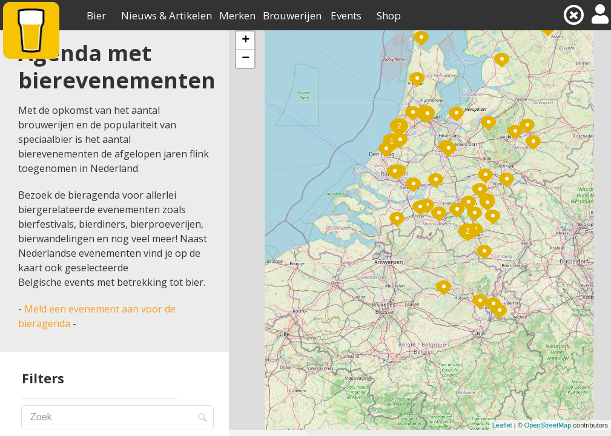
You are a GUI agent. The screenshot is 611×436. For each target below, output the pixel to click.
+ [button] (245, 40)
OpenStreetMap (548, 425)
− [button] (245, 59)
